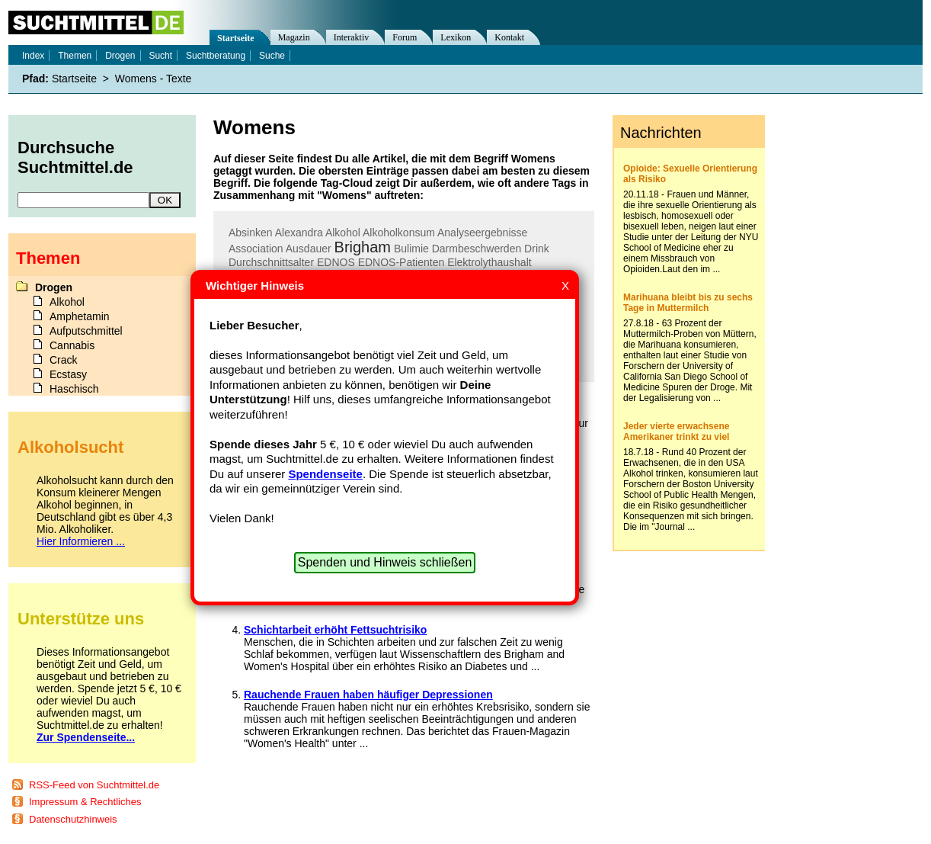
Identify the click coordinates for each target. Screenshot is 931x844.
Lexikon (455, 37)
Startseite (235, 38)
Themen (74, 55)
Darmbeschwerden (477, 248)
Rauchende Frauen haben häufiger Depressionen (368, 694)
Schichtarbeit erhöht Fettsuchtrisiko (335, 630)
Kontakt (509, 37)
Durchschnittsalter (271, 262)
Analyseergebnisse (482, 232)
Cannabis (72, 345)
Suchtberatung (215, 55)
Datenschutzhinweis (73, 819)
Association (256, 248)
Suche (272, 55)
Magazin (294, 37)
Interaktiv (352, 37)
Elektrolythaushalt (489, 262)
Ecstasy (68, 374)
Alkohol (342, 232)
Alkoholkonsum (399, 232)
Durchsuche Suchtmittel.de (75, 157)
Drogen (120, 55)
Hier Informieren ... (81, 541)
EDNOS (336, 262)
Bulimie (411, 248)
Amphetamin (80, 316)
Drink (536, 248)
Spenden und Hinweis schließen (385, 562)
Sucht (160, 55)
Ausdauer (308, 248)
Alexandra (299, 232)
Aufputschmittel (86, 331)
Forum (404, 37)
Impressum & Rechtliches (85, 801)
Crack (64, 360)
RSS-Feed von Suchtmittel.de (94, 785)
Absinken (251, 232)
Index (33, 55)
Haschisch (74, 389)
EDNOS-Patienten (401, 262)
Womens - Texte (153, 78)
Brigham (362, 247)
